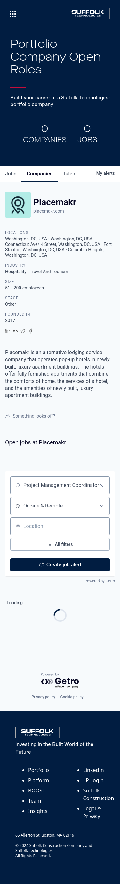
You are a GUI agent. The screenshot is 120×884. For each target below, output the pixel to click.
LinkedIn (93, 770)
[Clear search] (101, 485)
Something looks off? (30, 415)
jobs (10, 174)
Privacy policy (43, 697)
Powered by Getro (100, 581)
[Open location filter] (101, 526)
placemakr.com (48, 211)
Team (34, 800)
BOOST (36, 790)
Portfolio (38, 770)
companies (39, 174)
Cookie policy (72, 697)
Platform (38, 780)
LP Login (93, 780)
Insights (37, 811)
